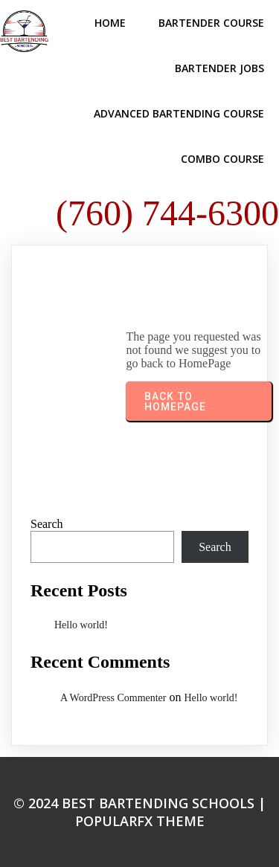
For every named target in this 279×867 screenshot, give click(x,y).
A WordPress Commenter (113, 697)
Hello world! (81, 625)
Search (47, 524)
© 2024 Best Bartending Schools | (139, 803)
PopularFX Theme (140, 821)
